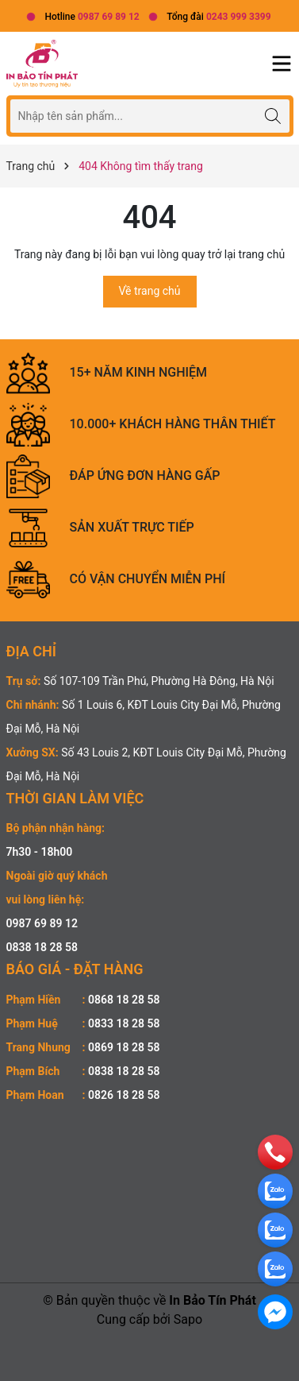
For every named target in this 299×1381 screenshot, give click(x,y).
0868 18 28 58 (123, 999)
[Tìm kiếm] (273, 115)
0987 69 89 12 (42, 923)
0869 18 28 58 (123, 1047)
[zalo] (275, 1190)
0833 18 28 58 (123, 1023)
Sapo (188, 1319)
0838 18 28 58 (42, 947)
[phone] (275, 1151)
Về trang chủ (150, 290)
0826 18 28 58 (123, 1095)
